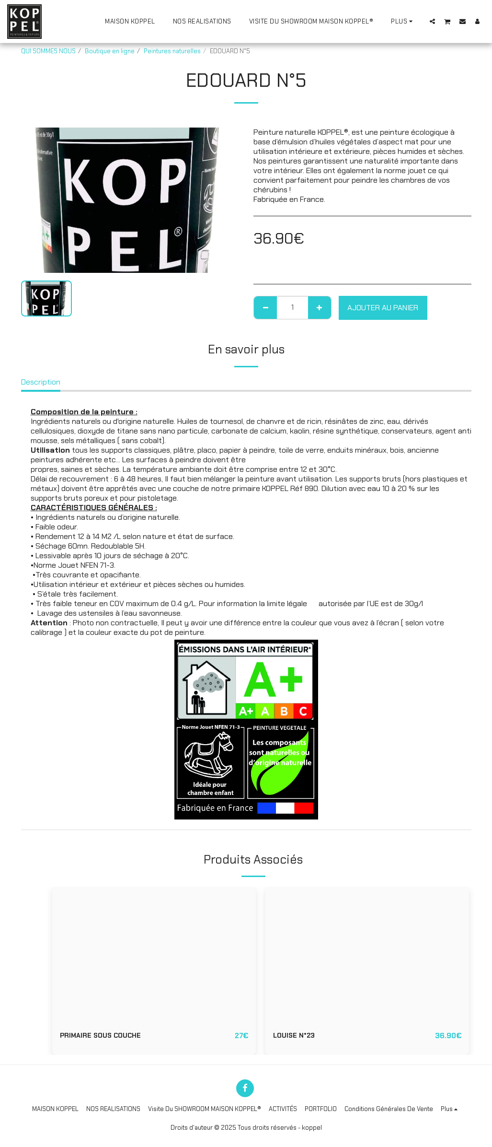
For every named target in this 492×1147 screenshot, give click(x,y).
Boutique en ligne (110, 51)
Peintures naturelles (172, 51)
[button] (432, 21)
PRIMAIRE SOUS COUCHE (105, 1036)
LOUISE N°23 (296, 1036)
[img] (154, 954)
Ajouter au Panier (382, 308)
